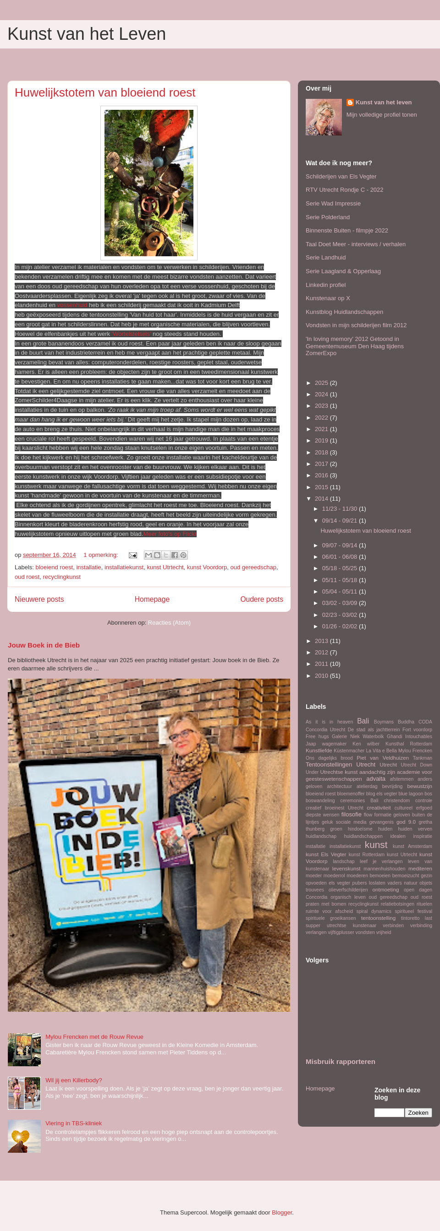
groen (336, 828)
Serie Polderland (328, 217)
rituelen (424, 904)
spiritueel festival (413, 911)
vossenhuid (73, 305)
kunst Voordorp (207, 567)
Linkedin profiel (326, 284)
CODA (425, 721)
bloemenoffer (350, 793)
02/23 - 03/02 (340, 614)
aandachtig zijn (377, 772)
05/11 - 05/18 (340, 580)
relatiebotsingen (397, 904)
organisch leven (348, 897)
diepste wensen (323, 814)
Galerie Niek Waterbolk (358, 736)
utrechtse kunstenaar (351, 925)
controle (423, 800)
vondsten (365, 932)
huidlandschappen (363, 836)
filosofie (351, 814)
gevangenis (381, 822)
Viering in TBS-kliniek (73, 1123)
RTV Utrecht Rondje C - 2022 (345, 189)
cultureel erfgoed (413, 807)
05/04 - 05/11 (340, 591)
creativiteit (379, 807)
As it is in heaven (329, 721)
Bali (363, 721)
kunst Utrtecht (165, 567)
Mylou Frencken (415, 750)
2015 (322, 487)
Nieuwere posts (39, 599)
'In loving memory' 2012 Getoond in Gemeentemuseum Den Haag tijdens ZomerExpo (355, 345)
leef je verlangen (381, 861)
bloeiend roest (54, 567)
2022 (322, 417)
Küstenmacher (349, 750)
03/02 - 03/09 (340, 602)
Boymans (384, 721)
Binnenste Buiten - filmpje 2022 (347, 230)
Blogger (282, 1212)
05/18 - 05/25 (340, 568)
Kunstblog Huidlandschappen (344, 311)
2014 (322, 498)
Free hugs (317, 736)
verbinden (393, 925)
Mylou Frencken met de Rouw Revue (94, 1036)
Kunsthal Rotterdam (408, 743)
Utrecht (388, 764)
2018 (322, 452)
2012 (322, 652)
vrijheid (383, 932)
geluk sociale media (344, 822)
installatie (88, 567)
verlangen (316, 932)
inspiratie (422, 836)
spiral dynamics (374, 911)
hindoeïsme (360, 828)
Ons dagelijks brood (329, 758)
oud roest (27, 576)
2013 (322, 640)
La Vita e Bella (381, 750)
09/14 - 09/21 (340, 520)
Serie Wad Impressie (333, 203)
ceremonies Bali (360, 800)
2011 (322, 663)
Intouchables (418, 736)
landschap (343, 861)
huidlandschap (321, 836)
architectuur (339, 786)
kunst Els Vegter (326, 854)
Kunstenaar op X (328, 298)
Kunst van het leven (384, 102)
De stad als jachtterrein (374, 729)
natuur (410, 882)
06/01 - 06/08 (340, 556)
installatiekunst (123, 567)
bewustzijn (419, 786)
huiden (385, 828)
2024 (322, 394)
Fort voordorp (417, 729)
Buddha (406, 721)
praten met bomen (326, 904)
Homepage (152, 599)
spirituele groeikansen (331, 918)
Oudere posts (261, 599)
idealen (398, 836)
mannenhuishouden (384, 868)
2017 (322, 463)
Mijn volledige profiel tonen (381, 114)
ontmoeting (386, 889)
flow (368, 814)
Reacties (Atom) (169, 622)
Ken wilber (366, 743)
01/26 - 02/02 (340, 626)
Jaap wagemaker (326, 743)
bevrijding (392, 786)
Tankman (422, 758)
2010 (322, 675)
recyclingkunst (61, 576)
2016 (322, 475)
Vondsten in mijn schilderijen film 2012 (356, 325)
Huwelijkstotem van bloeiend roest (105, 92)
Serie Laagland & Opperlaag (343, 271)
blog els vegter (381, 793)
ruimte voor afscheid (329, 911)
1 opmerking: (101, 554)
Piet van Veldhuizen (383, 758)
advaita (375, 778)
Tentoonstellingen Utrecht (340, 764)
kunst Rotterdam (367, 854)
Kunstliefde (319, 750)
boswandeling (320, 800)
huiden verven (415, 828)
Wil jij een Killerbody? (73, 1080)
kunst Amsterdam (412, 846)
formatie (383, 814)
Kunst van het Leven (86, 33)
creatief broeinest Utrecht (334, 807)
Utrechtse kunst (339, 772)
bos (428, 793)
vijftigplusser (341, 932)
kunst (376, 844)
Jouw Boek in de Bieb (44, 645)
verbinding (421, 925)
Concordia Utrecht (325, 729)
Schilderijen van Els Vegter (341, 176)
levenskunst (346, 868)
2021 (322, 429)
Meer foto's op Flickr (170, 533)
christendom (397, 800)
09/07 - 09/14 (340, 545)
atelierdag (367, 786)
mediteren (420, 868)
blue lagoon (410, 793)
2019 (322, 440)
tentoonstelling (378, 918)
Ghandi (394, 736)
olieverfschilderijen (348, 889)
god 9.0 (406, 822)
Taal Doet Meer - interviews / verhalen (356, 244)
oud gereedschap (253, 567)
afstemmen (401, 779)
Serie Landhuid (326, 257)
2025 (322, 382)
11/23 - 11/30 (340, 508)
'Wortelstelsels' (132, 333)
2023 (322, 405)
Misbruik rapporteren (340, 1061)
